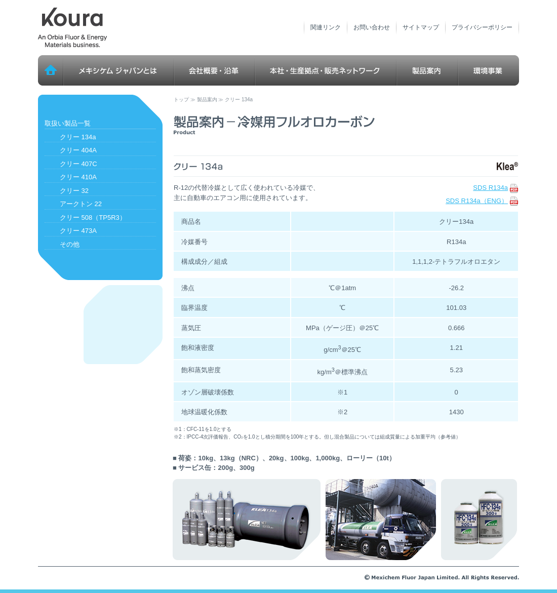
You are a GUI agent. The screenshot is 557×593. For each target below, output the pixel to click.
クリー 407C (78, 164)
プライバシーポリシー (482, 27)
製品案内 (427, 70)
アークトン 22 (81, 204)
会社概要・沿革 (214, 70)
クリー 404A (78, 150)
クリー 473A (78, 230)
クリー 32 (74, 190)
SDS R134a (495, 187)
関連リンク (325, 27)
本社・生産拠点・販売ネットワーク (325, 70)
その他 (69, 244)
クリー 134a (78, 137)
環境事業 (488, 70)
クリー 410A (78, 177)
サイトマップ (421, 27)
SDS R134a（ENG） (482, 201)
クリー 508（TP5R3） (93, 217)
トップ (50, 70)
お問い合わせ (371, 27)
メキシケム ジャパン (72, 28)
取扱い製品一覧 (68, 123)
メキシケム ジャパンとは (118, 70)
